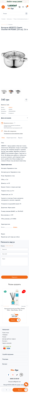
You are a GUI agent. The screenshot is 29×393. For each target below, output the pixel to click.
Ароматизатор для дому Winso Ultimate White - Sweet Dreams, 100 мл (14, 309)
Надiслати (14, 277)
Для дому (9, 19)
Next (26, 305)
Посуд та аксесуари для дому (21, 19)
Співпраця (4, 334)
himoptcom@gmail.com (14, 381)
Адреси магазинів (6, 343)
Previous (2, 305)
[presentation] (13, 271)
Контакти (4, 341)
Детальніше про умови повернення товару (13, 133)
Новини (4, 337)
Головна (3, 19)
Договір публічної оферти (9, 339)
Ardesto (10, 107)
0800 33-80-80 (14, 378)
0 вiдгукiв (23, 306)
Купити (13, 320)
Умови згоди (5, 332)
